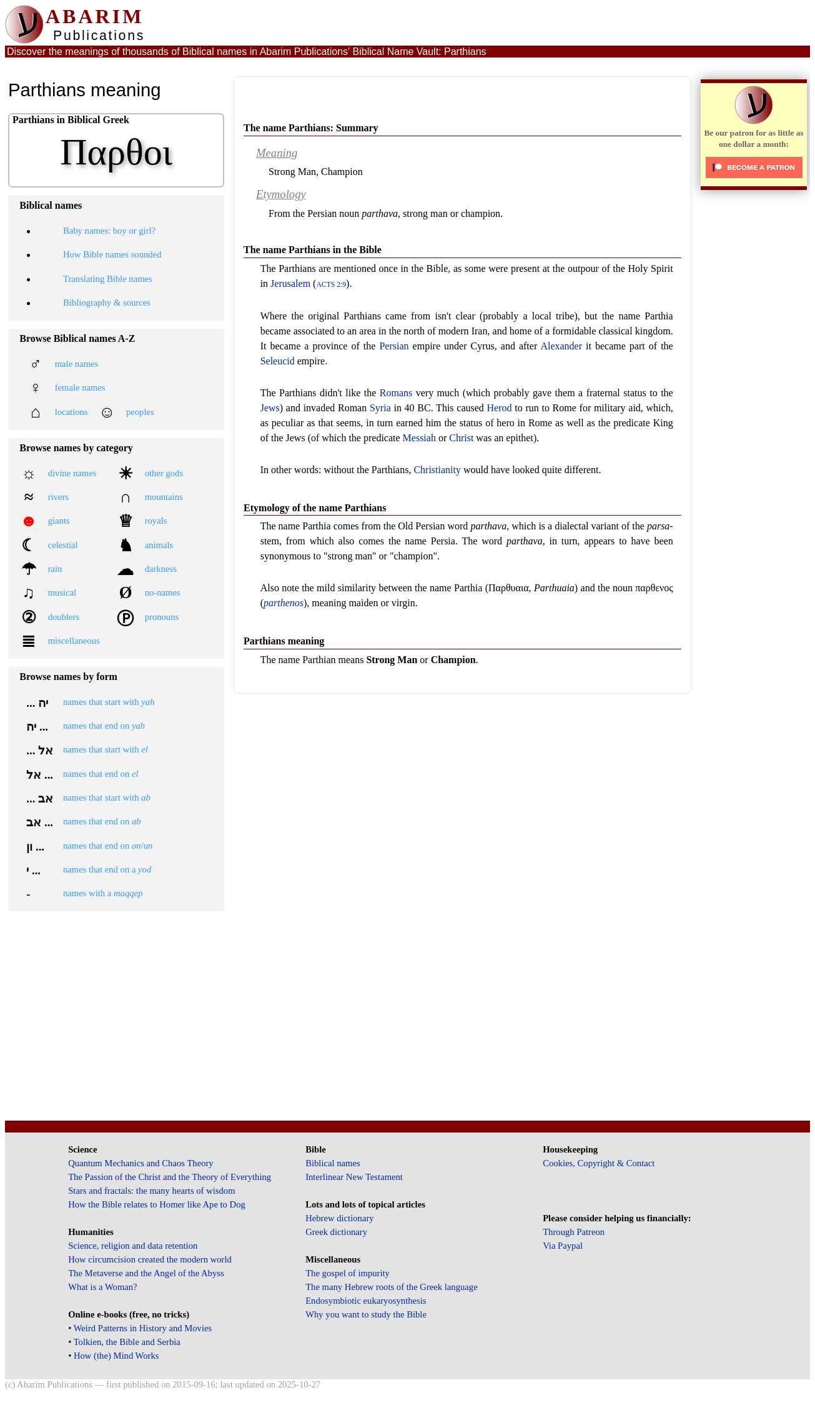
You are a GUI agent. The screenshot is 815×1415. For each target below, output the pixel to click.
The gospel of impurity (347, 1273)
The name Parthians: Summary (311, 127)
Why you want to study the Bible (366, 1314)
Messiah (419, 437)
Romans (396, 393)
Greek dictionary (336, 1232)
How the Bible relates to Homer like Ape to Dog (156, 1204)
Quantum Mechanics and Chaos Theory (141, 1163)
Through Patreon (574, 1232)
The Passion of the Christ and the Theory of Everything (169, 1177)
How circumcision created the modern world (150, 1259)
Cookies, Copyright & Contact (598, 1163)
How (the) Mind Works (116, 1356)
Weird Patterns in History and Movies (143, 1328)
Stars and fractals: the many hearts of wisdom (151, 1191)
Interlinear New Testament (354, 1177)
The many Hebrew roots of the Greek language (391, 1287)
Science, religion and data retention (132, 1246)
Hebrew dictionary (339, 1218)
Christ (461, 437)
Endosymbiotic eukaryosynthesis (365, 1301)
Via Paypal (563, 1246)
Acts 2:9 (331, 285)
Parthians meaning (284, 641)
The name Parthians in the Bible (313, 249)
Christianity (437, 469)
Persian (393, 346)
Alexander (561, 346)
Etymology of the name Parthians (315, 507)
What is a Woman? (102, 1287)
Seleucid (277, 361)
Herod (499, 407)
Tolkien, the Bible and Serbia (127, 1342)
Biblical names (332, 1163)
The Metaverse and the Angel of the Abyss (146, 1273)
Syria (380, 407)
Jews (270, 407)
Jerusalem (290, 283)
